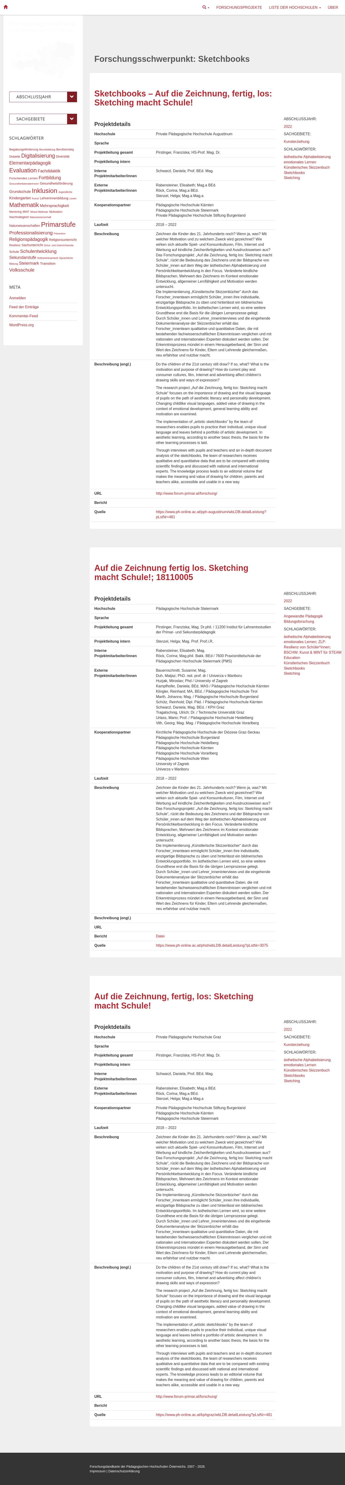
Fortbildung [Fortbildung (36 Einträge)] (50, 177)
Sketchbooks (294, 173)
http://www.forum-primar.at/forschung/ (186, 493)
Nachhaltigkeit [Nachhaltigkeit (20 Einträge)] (19, 217)
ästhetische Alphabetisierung (307, 157)
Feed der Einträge (24, 307)
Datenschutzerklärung (124, 1471)
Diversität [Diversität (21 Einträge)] (62, 156)
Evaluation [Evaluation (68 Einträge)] (23, 170)
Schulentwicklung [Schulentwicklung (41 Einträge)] (38, 251)
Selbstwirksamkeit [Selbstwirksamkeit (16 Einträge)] (47, 258)
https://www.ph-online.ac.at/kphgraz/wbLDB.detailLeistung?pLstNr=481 (214, 1415)
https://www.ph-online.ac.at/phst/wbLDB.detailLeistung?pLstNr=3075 (212, 945)
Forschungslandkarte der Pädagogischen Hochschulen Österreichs (138, 1466)
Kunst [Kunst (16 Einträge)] (35, 198)
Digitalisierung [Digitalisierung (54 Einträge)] (38, 156)
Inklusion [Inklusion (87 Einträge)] (44, 190)
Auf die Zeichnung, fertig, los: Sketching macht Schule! (173, 1001)
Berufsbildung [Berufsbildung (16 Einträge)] (47, 149)
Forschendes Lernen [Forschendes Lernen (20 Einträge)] (23, 178)
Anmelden (17, 298)
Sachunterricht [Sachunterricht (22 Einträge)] (32, 245)
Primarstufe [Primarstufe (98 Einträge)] (58, 224)
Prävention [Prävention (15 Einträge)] (59, 233)
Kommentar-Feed (23, 316)
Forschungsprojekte (239, 7)
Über (333, 7)
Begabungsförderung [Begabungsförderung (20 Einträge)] (23, 149)
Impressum (98, 1471)
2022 (288, 127)
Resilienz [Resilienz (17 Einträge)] (15, 245)
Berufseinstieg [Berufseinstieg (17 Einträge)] (65, 149)
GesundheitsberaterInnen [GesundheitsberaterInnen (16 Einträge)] (24, 183)
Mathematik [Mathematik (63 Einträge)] (24, 205)
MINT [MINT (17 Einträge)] (26, 211)
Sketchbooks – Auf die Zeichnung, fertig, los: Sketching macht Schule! (183, 98)
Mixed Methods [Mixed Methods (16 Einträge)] (39, 211)
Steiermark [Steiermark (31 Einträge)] (29, 263)
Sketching (292, 178)
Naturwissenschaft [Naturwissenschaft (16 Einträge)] (40, 217)
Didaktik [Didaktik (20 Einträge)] (14, 156)
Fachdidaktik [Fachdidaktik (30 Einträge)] (49, 171)
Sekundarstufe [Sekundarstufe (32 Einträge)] (22, 257)
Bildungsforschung (299, 621)
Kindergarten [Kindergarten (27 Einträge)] (20, 198)
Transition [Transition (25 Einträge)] (48, 263)
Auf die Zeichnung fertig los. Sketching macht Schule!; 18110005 (171, 572)
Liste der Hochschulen (295, 7)
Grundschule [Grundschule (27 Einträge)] (20, 191)
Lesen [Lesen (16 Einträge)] (73, 198)
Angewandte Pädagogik (303, 616)
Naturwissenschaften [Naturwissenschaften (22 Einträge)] (24, 226)
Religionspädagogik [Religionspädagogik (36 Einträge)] (28, 239)
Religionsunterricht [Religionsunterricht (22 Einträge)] (63, 240)
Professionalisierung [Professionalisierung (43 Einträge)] (31, 232)
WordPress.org (21, 325)
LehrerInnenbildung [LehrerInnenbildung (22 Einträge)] (54, 198)
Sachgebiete (46, 119)
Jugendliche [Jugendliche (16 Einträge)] (65, 192)
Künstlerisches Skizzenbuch (307, 167)
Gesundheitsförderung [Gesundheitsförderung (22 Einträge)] (56, 183)
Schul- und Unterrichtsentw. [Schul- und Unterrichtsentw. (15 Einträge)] (59, 245)
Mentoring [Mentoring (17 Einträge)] (15, 211)
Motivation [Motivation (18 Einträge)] (55, 211)
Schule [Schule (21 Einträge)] (14, 252)
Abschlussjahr (46, 97)
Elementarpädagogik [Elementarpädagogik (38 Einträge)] (30, 162)
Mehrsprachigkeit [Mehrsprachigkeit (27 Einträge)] (54, 206)
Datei (160, 936)
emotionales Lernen (300, 162)
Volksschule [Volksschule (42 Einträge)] (21, 269)
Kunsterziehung (296, 142)
